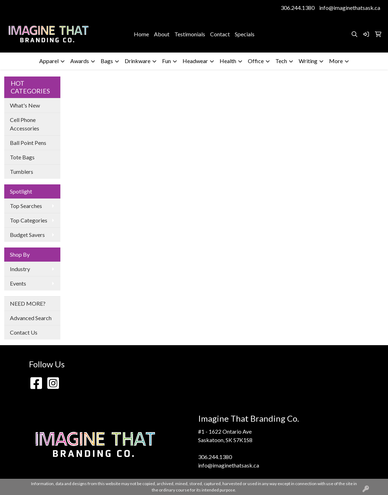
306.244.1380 (298, 7)
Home (141, 34)
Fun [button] (166, 60)
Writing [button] (308, 60)
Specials (245, 34)
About (161, 34)
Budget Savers (27, 234)
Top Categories (28, 220)
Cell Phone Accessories (24, 124)
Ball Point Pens (28, 142)
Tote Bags (22, 157)
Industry (20, 268)
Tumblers (21, 171)
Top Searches (26, 205)
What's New (25, 105)
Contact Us (23, 332)
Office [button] (256, 60)
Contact (220, 34)
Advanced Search (31, 317)
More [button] (336, 60)
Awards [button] (79, 60)
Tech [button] (281, 60)
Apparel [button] (49, 60)
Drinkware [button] (137, 60)
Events (18, 283)
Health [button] (228, 60)
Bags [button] (107, 60)
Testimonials (189, 34)
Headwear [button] (195, 60)
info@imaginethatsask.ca (349, 7)
